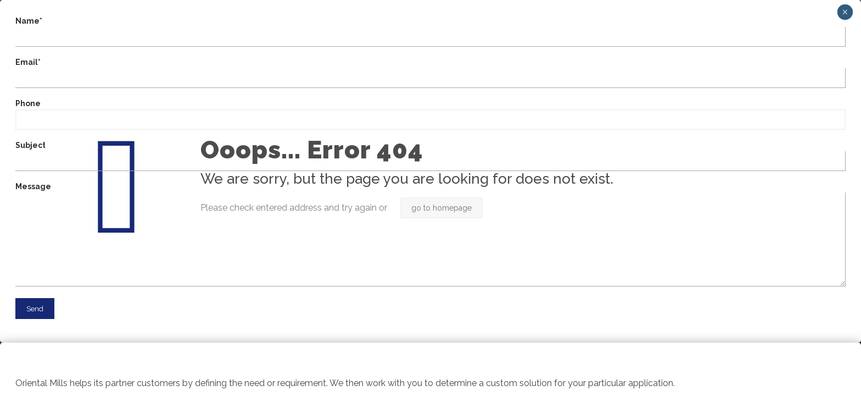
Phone (430, 114)
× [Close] (845, 12)
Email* (430, 73)
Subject (430, 156)
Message (430, 234)
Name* (430, 31)
